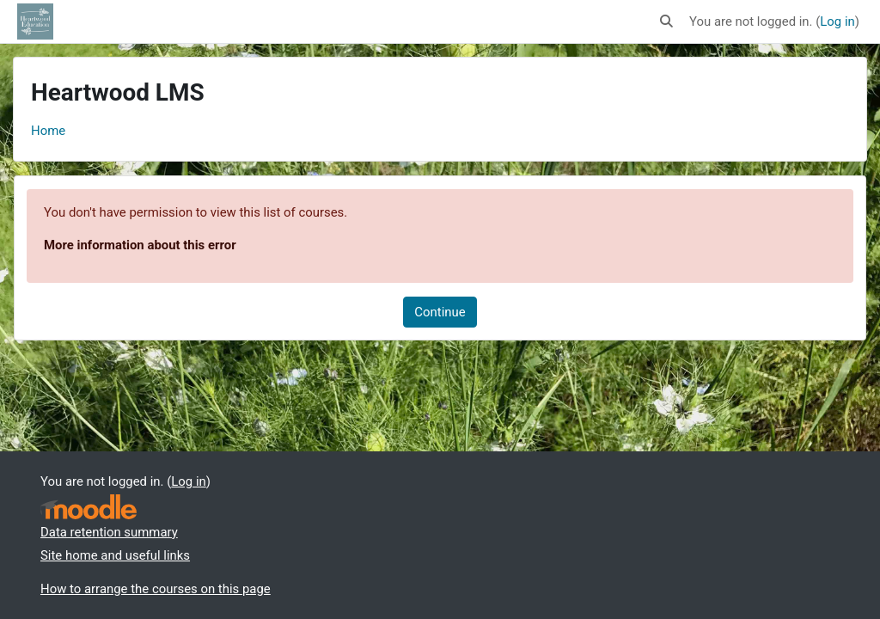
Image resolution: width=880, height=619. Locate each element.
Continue (439, 312)
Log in (837, 21)
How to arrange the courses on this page (155, 589)
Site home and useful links (115, 555)
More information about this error (140, 245)
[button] (666, 21)
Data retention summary (109, 532)
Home (48, 130)
